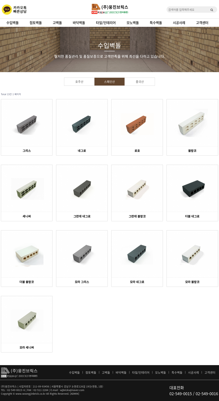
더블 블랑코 (27, 282)
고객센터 (202, 22)
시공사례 (179, 22)
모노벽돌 (133, 22)
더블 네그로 (192, 216)
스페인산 (109, 81)
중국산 (140, 81)
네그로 (82, 151)
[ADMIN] (74, 393)
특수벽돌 (156, 22)
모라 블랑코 (192, 282)
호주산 (79, 81)
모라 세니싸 (27, 348)
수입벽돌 (12, 22)
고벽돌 (57, 22)
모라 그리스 (82, 282)
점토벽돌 (36, 22)
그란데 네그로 (81, 216)
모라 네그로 (137, 282)
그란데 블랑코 (137, 216)
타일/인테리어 (106, 22)
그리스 (27, 151)
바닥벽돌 (79, 22)
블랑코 (192, 151)
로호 (137, 151)
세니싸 (27, 216)
